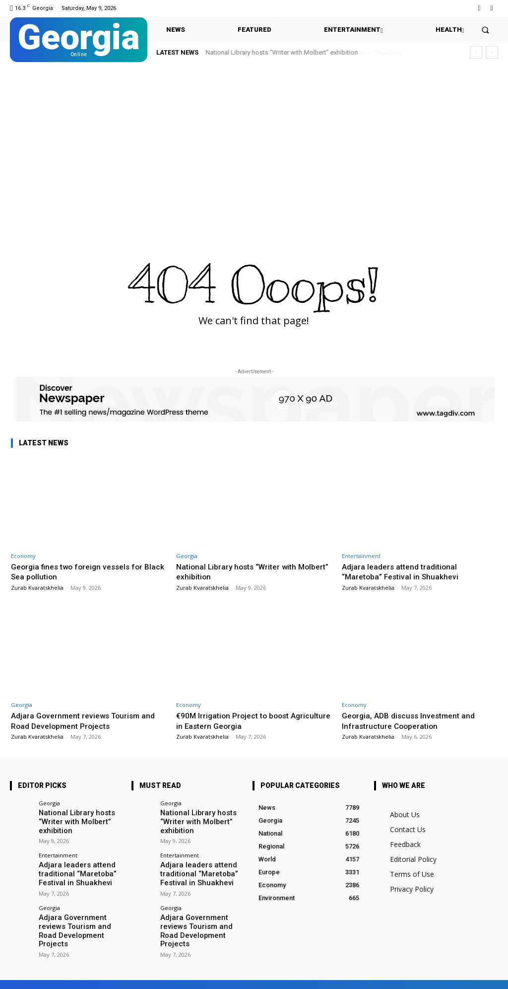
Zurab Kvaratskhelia (37, 587)
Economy (23, 556)
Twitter (125, 975)
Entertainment (361, 556)
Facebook (73, 975)
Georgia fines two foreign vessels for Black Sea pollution (82, 571)
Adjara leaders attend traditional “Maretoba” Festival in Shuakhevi (404, 571)
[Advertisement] (254, 141)
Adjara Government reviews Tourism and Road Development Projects (88, 720)
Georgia (186, 556)
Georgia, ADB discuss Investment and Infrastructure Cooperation (413, 720)
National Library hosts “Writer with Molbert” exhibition (282, 52)
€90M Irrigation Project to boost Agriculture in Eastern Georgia (236, 720)
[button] (485, 29)
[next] (492, 52)
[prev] (476, 52)
